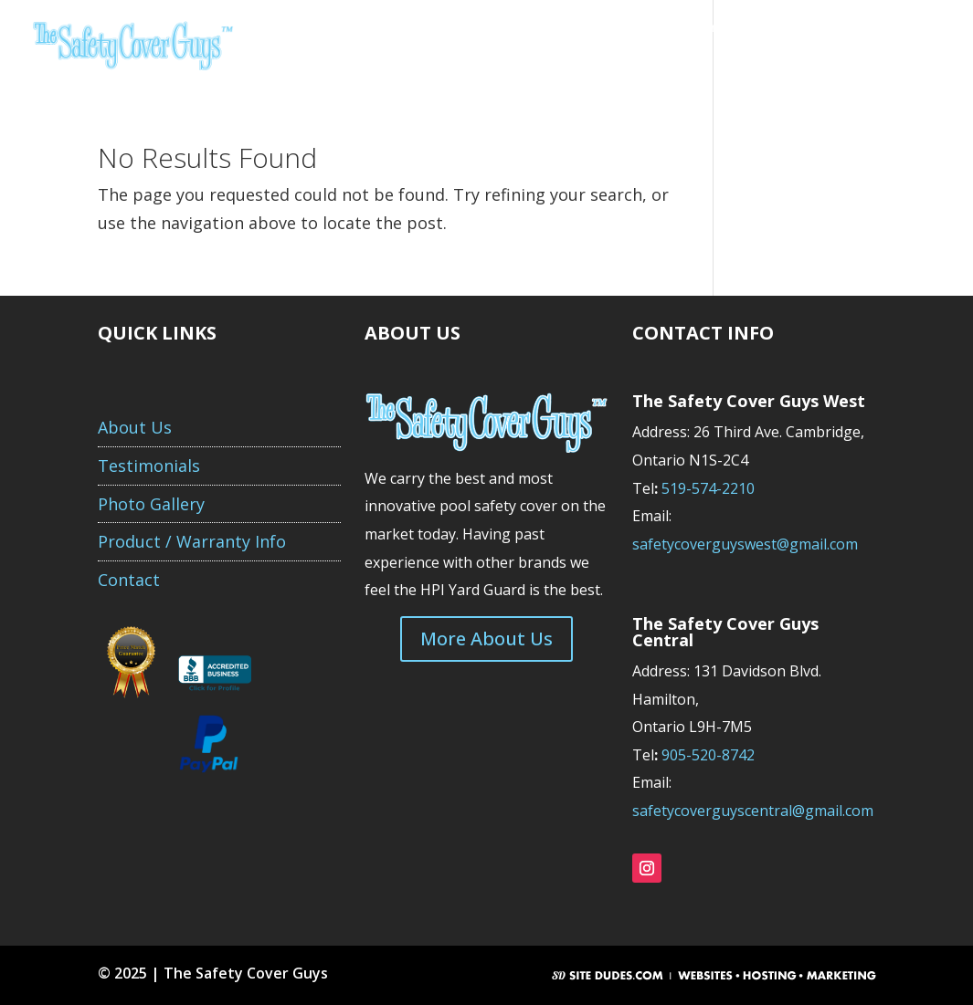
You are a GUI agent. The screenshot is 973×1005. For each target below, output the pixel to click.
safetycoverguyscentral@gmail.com (752, 811)
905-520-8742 (708, 755)
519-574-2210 (709, 488)
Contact (507, 63)
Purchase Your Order (387, 63)
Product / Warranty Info (192, 541)
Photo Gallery (848, 28)
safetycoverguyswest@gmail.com (745, 544)
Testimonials (557, 28)
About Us (349, 28)
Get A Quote (447, 28)
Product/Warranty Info (701, 28)
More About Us (486, 638)
